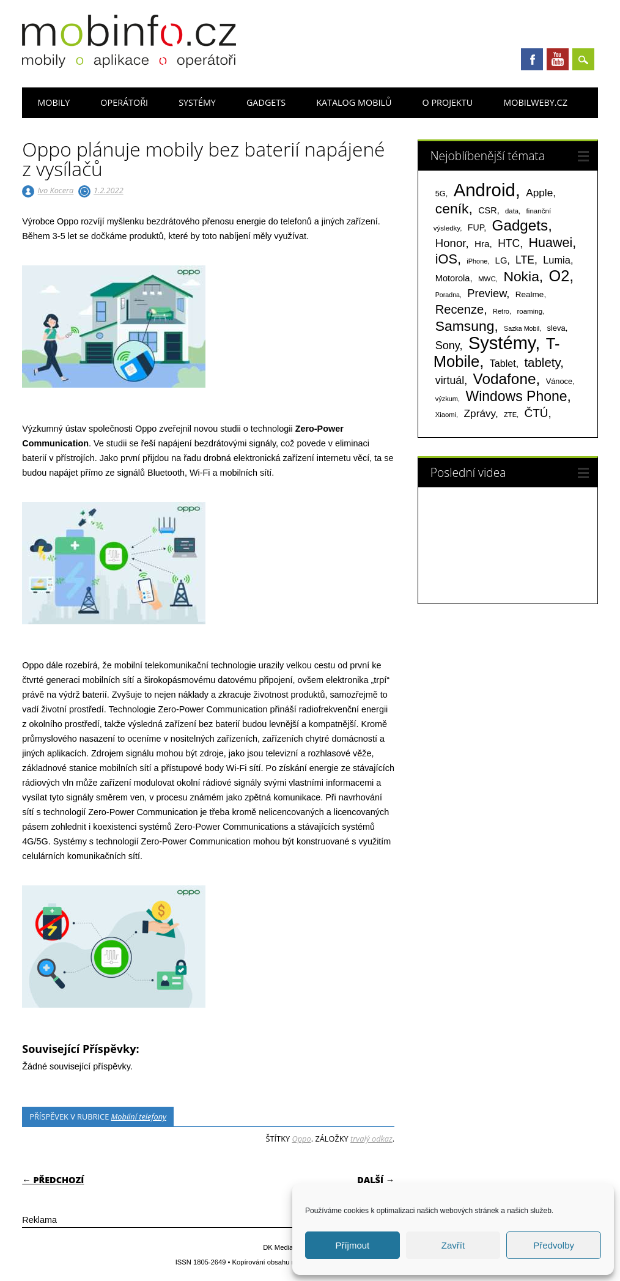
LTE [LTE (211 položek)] (524, 260)
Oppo (301, 1138)
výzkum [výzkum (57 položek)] (446, 398)
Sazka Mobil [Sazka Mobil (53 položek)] (521, 328)
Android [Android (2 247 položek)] (484, 190)
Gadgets (266, 102)
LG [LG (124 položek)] (501, 260)
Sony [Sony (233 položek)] (447, 345)
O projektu (447, 102)
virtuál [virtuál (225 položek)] (449, 380)
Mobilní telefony (138, 1116)
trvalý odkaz (371, 1138)
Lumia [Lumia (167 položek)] (556, 259)
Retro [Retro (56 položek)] (501, 311)
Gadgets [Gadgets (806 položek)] (520, 225)
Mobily (53, 102)
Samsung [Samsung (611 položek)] (465, 326)
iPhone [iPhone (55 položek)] (477, 261)
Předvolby (553, 1245)
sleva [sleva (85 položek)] (556, 328)
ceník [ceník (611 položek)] (452, 208)
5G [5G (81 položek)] (440, 193)
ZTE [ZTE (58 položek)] (510, 414)
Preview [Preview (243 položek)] (486, 293)
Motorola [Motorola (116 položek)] (452, 278)
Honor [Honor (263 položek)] (450, 243)
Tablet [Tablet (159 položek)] (503, 363)
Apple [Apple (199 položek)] (539, 192)
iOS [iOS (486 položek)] (446, 259)
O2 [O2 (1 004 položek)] (559, 275)
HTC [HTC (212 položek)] (509, 243)
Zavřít (453, 1245)
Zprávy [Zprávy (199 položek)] (479, 413)
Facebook (532, 59)
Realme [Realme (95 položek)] (529, 294)
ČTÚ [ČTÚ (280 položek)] (536, 413)
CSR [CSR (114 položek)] (487, 210)
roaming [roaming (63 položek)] (529, 311)
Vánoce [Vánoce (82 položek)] (559, 381)
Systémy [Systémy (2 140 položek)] (501, 343)
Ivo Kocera (56, 190)
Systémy (197, 102)
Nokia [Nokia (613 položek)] (521, 276)
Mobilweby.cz (535, 102)
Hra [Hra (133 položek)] (482, 243)
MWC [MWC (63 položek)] (487, 278)
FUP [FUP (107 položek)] (476, 227)
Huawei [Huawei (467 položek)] (551, 242)
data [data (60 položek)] (512, 211)
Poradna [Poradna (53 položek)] (447, 294)
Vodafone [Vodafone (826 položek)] (504, 379)
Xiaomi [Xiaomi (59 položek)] (445, 414)
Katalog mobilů (353, 102)
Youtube (558, 59)
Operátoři (124, 102)
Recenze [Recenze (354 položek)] (459, 309)
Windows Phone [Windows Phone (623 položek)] (516, 396)
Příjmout (352, 1245)
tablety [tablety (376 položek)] (542, 362)
